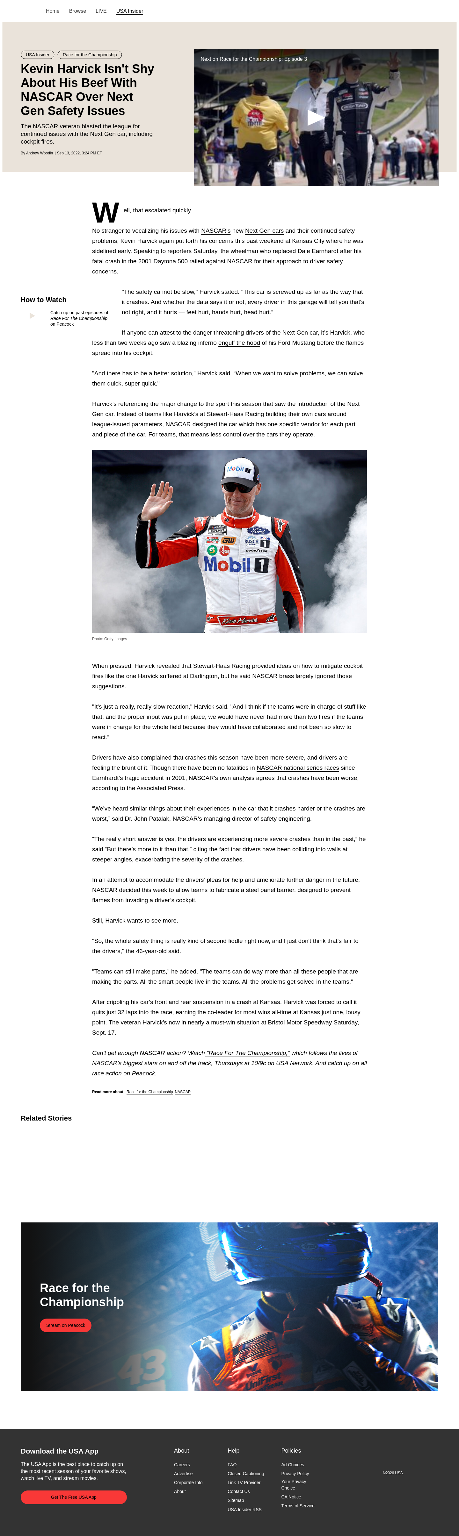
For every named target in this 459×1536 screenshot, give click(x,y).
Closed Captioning (246, 1473)
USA (29, 11)
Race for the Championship (150, 1092)
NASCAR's (215, 230)
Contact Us (239, 1491)
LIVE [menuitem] (101, 11)
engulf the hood (239, 342)
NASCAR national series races (298, 767)
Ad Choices (292, 1464)
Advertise (183, 1473)
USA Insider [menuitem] (129, 11)
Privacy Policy (295, 1473)
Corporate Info (188, 1482)
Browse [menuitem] (77, 11)
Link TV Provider (244, 1482)
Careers (182, 1464)
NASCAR (178, 424)
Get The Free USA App (74, 1497)
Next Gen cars (264, 230)
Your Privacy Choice (293, 1485)
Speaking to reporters (163, 251)
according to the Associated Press (137, 788)
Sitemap (236, 1500)
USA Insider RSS (245, 1509)
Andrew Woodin (39, 153)
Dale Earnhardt (318, 251)
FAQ (232, 1464)
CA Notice (291, 1496)
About (180, 1491)
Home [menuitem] (53, 11)
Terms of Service (297, 1505)
